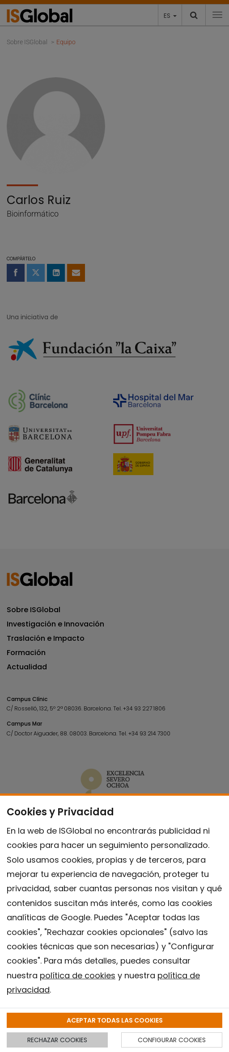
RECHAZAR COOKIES (57, 1039)
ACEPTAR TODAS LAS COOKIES (115, 1020)
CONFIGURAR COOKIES (172, 1039)
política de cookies (77, 975)
